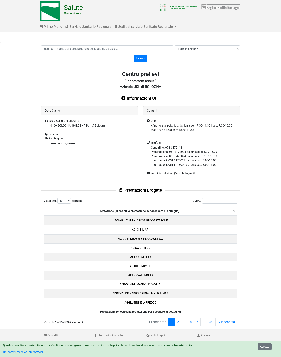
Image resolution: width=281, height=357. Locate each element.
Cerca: (215, 201)
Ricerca (140, 58)
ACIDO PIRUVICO (140, 266)
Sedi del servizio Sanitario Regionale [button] (144, 26)
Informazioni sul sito (109, 335)
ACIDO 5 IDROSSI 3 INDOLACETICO (140, 238)
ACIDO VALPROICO (140, 275)
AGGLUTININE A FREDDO (140, 302)
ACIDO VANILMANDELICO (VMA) (141, 284)
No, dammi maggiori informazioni (23, 352)
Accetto (264, 346)
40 (211, 322)
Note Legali (155, 335)
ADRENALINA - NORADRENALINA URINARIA (140, 293)
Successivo (226, 322)
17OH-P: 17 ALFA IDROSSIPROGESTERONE (140, 220)
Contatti (51, 335)
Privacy (203, 335)
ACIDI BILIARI (140, 229)
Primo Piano (51, 26)
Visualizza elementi (63, 201)
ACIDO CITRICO (140, 248)
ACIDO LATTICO (140, 257)
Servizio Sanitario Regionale (88, 26)
